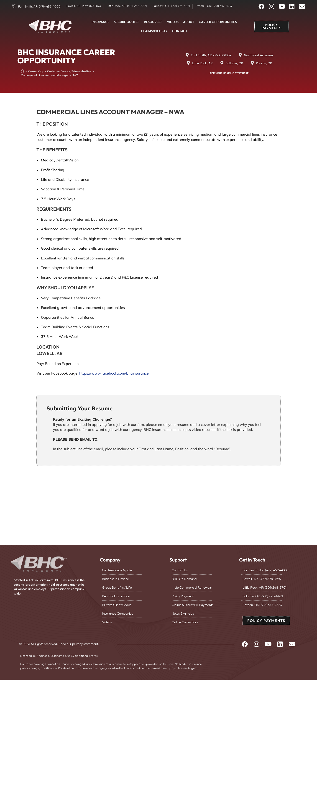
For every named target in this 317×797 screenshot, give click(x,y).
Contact (179, 31)
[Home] (22, 71)
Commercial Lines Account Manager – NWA (50, 75)
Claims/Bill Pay (154, 31)
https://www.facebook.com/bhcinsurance (114, 373)
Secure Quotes (126, 22)
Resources (153, 22)
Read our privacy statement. (79, 642)
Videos (173, 22)
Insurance (100, 22)
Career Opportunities (218, 22)
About (188, 22)
